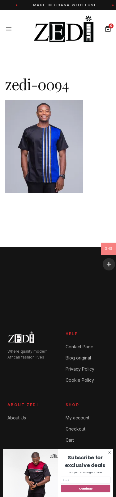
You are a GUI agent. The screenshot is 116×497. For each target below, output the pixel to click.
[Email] (85, 480)
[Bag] (108, 29)
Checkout (75, 428)
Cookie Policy (80, 380)
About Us (16, 417)
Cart (70, 440)
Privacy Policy (80, 369)
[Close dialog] (109, 452)
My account (77, 417)
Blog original (78, 357)
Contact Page (79, 346)
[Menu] (8, 29)
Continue (85, 488)
